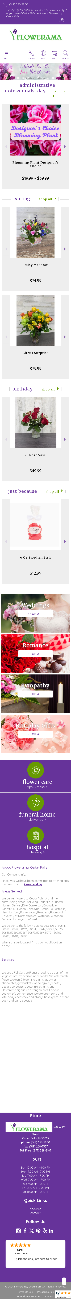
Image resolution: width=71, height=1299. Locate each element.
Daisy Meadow (35, 265)
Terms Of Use (25, 1291)
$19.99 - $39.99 (35, 178)
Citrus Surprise (36, 353)
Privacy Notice (45, 1291)
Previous (5, 146)
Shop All (45, 199)
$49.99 (35, 470)
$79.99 (35, 368)
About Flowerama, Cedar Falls (24, 867)
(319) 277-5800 (18, 4)
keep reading (33, 884)
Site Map (50, 1296)
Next (65, 146)
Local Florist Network (28, 1296)
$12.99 (35, 573)
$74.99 (35, 280)
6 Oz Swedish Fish (35, 557)
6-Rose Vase (35, 455)
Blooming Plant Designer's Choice (35, 164)
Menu (6, 58)
